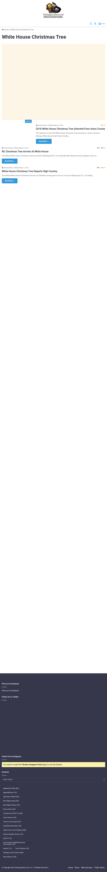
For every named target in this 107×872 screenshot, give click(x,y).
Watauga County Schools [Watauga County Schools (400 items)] (13, 852)
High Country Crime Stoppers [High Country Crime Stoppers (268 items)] (14, 830)
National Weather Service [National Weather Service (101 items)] (13, 834)
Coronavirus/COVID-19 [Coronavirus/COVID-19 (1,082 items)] (13, 813)
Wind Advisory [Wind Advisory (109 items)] (9, 857)
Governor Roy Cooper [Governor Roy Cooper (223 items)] (12, 822)
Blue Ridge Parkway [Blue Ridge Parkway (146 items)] (11, 805)
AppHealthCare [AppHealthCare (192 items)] (10, 792)
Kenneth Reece (43, 125)
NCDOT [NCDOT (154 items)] (7, 838)
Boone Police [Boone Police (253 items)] (9, 809)
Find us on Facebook (10, 691)
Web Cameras (86, 867)
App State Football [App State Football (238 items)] (11, 797)
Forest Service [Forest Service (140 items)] (9, 817)
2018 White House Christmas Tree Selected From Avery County (70, 128)
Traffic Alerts (99, 867)
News (77, 867)
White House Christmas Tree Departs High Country (29, 171)
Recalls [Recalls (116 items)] (7, 848)
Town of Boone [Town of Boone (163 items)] (22, 848)
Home (5, 30)
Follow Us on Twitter (10, 697)
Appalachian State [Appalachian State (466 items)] (11, 788)
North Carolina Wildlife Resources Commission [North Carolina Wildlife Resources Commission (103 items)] (14, 843)
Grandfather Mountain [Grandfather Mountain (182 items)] (12, 826)
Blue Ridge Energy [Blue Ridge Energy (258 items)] (11, 801)
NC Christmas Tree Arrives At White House (25, 151)
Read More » (44, 141)
